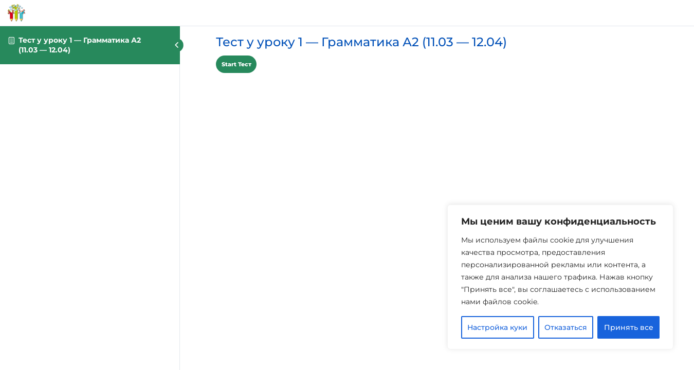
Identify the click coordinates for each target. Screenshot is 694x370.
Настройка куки (497, 327)
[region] (560, 277)
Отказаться (565, 327)
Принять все (628, 327)
